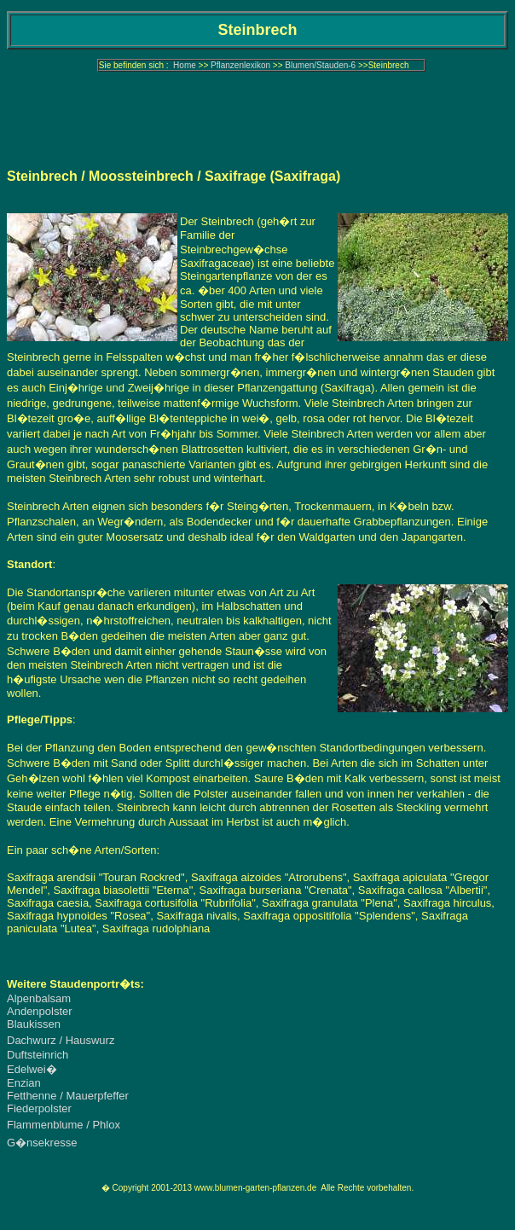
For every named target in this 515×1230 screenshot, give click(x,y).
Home (184, 65)
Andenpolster (39, 1011)
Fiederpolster (39, 1108)
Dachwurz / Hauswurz (60, 1040)
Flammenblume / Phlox (63, 1124)
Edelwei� (32, 1069)
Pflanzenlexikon (240, 65)
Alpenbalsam (39, 998)
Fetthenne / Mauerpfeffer (68, 1095)
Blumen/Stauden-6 (320, 65)
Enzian (24, 1082)
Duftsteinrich (37, 1054)
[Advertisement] (257, 115)
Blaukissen (34, 1024)
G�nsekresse (42, 1142)
